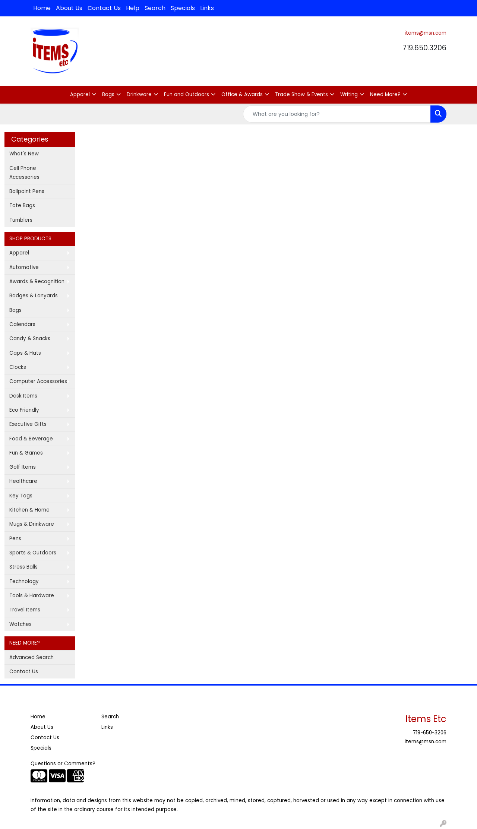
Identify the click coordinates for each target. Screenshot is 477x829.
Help (132, 8)
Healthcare (23, 481)
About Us (69, 8)
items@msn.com (425, 33)
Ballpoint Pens (26, 191)
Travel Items (24, 609)
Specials (183, 8)
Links (207, 8)
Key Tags (20, 495)
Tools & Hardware (31, 595)
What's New (24, 153)
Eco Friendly (24, 410)
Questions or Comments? (63, 763)
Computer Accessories (38, 381)
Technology (24, 581)
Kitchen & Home (29, 509)
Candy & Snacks (29, 338)
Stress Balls (23, 566)
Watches (20, 624)
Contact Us (104, 8)
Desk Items (23, 395)
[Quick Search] (337, 114)
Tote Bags (22, 205)
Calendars (22, 324)
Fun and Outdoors (186, 94)
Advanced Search (31, 657)
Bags (108, 94)
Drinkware (139, 94)
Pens (15, 538)
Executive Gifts (28, 424)
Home (42, 8)
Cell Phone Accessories (24, 173)
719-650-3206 (429, 732)
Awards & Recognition (36, 281)
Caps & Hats (25, 353)
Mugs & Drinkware (31, 524)
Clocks (17, 367)
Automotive (24, 267)
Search (155, 8)
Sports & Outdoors (32, 552)
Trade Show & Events (301, 94)
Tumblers (20, 220)
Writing (349, 94)
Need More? (385, 94)
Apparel (80, 94)
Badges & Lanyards (33, 295)
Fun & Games (26, 452)
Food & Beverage (31, 438)
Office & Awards (242, 94)
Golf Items (22, 467)
